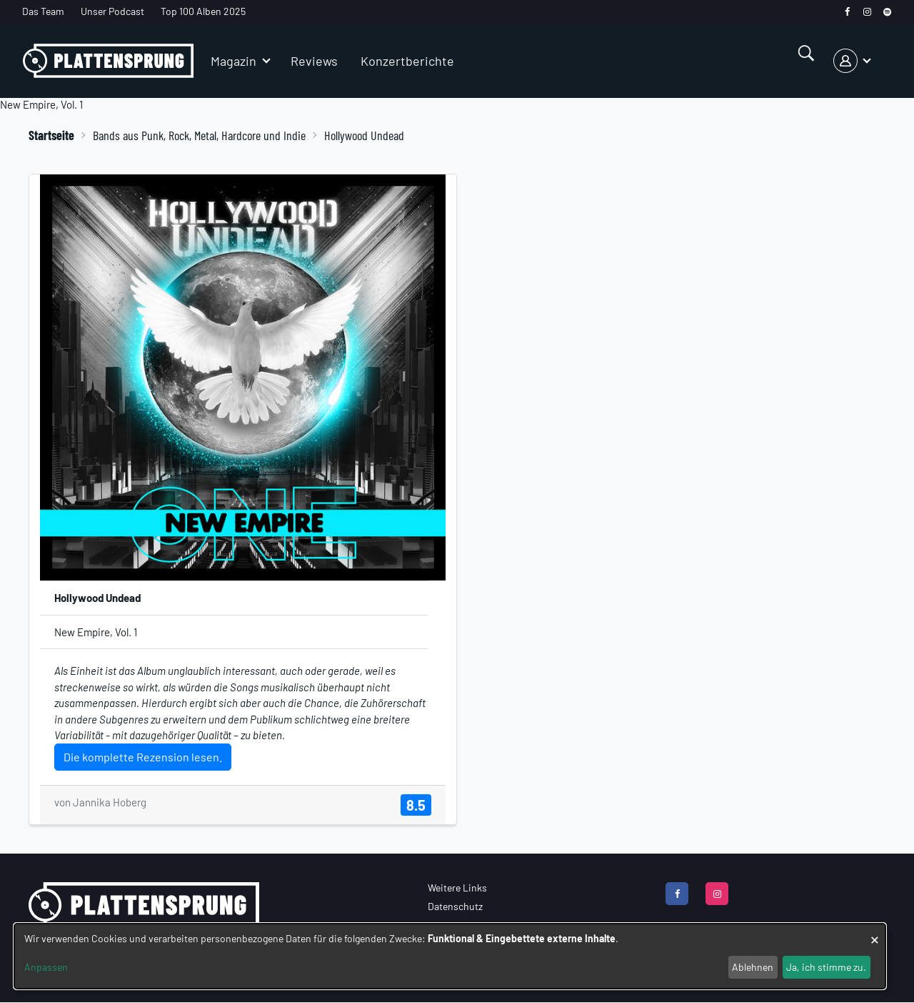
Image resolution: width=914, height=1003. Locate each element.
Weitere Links (457, 887)
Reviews (314, 61)
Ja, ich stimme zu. (826, 967)
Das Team (43, 11)
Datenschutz (455, 906)
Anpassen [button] (46, 967)
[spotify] (887, 12)
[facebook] (847, 12)
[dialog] (449, 956)
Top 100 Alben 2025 (203, 11)
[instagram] (867, 12)
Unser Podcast (112, 11)
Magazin (233, 61)
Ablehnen (752, 967)
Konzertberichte (407, 61)
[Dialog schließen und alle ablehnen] (874, 933)
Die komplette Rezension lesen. (143, 757)
